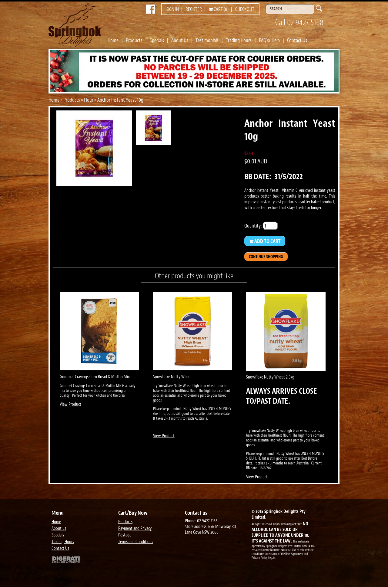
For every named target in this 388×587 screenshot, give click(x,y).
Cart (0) (219, 9)
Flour (88, 100)
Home (113, 40)
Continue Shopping (266, 256)
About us (59, 528)
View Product (70, 404)
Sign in (172, 9)
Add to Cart (265, 241)
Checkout (244, 9)
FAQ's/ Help (269, 40)
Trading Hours (239, 40)
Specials (157, 40)
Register (194, 9)
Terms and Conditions (135, 542)
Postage (124, 535)
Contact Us (297, 40)
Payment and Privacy (135, 528)
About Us (179, 40)
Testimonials (207, 40)
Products (134, 40)
